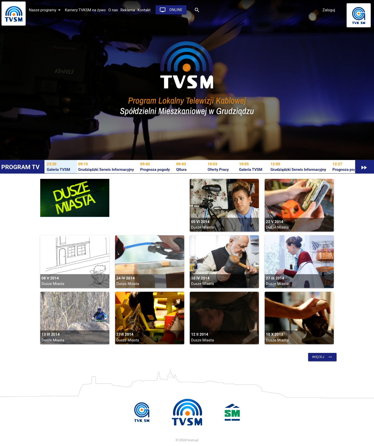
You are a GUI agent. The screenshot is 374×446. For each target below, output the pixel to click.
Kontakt (144, 10)
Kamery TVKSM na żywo (85, 10)
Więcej (322, 357)
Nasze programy (45, 10)
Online (171, 9)
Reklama (127, 10)
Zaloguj (328, 10)
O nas (113, 10)
